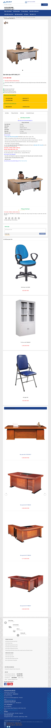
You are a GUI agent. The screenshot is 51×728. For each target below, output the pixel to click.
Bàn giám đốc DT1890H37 (25, 605)
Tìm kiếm (44, 4)
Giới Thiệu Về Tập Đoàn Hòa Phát (11, 648)
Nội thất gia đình (19, 14)
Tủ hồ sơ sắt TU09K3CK (25, 342)
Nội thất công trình (9, 14)
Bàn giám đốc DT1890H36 (25, 555)
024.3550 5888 (9, 98)
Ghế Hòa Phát (16, 11)
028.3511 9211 (26, 106)
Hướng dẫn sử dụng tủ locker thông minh (12, 669)
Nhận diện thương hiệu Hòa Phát (11, 645)
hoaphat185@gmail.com (12, 679)
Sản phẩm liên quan (30, 113)
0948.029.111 (26, 100)
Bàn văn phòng (8, 11)
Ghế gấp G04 (25, 397)
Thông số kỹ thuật (14, 113)
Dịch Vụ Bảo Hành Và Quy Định (11, 660)
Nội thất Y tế (33, 14)
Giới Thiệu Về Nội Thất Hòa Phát (11, 646)
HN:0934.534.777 (10, 723)
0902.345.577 (19, 725)
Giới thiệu (7, 113)
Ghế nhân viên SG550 (25, 287)
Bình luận (22, 113)
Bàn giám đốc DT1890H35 (25, 504)
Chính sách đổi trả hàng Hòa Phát (11, 658)
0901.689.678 (9, 106)
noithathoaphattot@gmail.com (12, 709)
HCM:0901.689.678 (10, 725)
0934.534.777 (26, 98)
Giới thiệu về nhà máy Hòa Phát (11, 641)
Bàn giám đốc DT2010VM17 (25, 454)
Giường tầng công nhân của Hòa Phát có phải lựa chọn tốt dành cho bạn (18, 650)
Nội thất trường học (34, 11)
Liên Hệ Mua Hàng (8, 643)
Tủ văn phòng (24, 11)
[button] (5, 51)
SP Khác (26, 14)
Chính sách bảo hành (9, 654)
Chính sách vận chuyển (9, 656)
